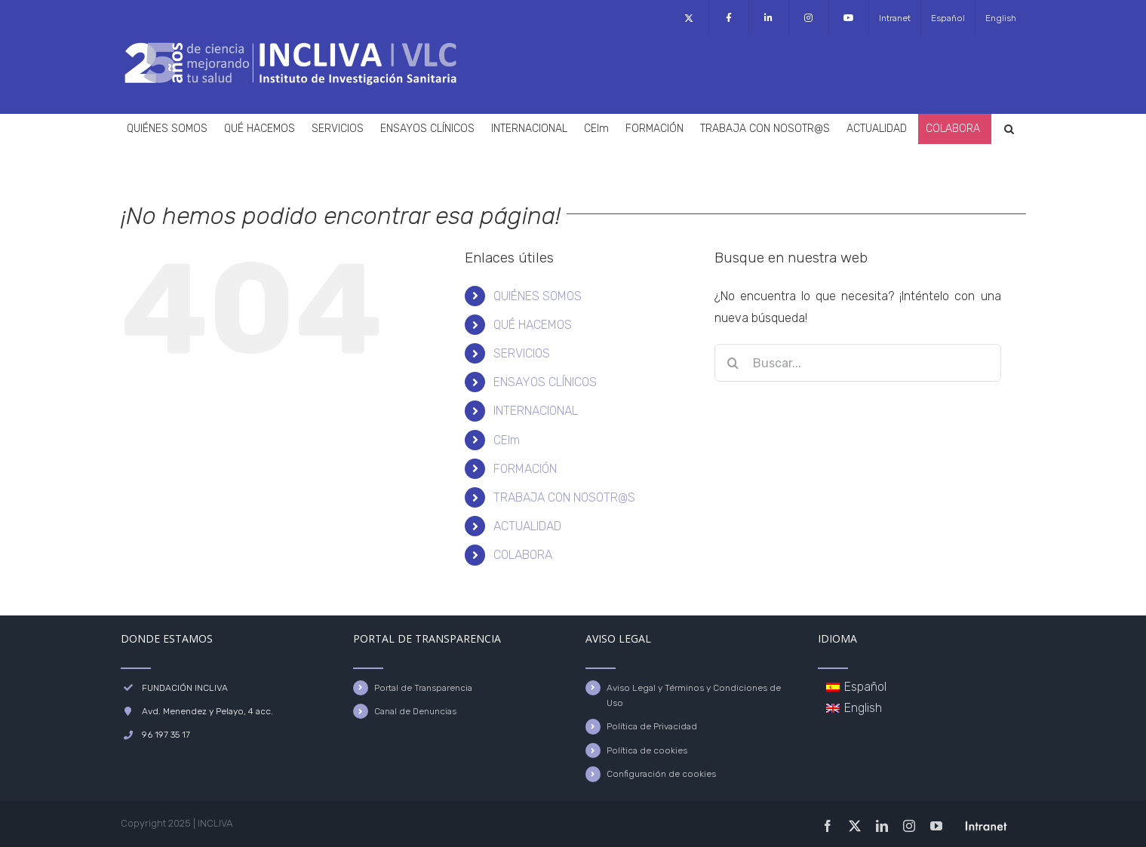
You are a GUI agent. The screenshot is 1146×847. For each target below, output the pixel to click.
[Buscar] (733, 363)
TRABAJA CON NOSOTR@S (564, 497)
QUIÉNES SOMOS (537, 296)
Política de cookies (647, 750)
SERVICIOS (521, 353)
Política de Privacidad (652, 726)
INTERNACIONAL (535, 411)
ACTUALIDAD (527, 526)
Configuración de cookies (661, 774)
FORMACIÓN (525, 469)
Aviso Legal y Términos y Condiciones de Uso (694, 695)
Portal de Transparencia (423, 688)
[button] (1009, 129)
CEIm (506, 440)
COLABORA (522, 555)
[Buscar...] (857, 363)
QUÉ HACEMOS (532, 325)
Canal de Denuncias (415, 711)
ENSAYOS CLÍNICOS (545, 382)
